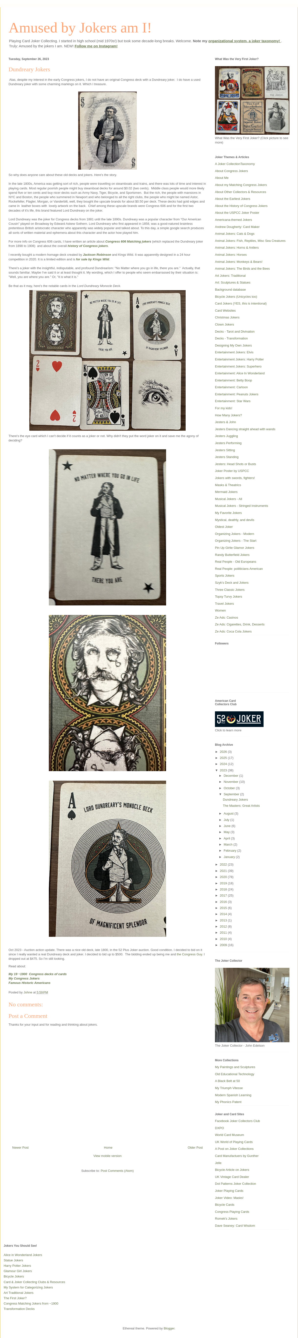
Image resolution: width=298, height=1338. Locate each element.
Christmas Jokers (227, 317)
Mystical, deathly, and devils (234, 520)
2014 (224, 914)
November (231, 782)
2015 (224, 908)
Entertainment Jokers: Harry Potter (239, 359)
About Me (222, 178)
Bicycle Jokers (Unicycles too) (236, 296)
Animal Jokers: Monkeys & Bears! (238, 262)
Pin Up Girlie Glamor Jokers (234, 548)
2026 (224, 752)
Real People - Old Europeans (235, 561)
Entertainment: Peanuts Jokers (236, 394)
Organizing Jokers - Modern (234, 534)
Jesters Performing (228, 443)
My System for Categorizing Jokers (28, 1287)
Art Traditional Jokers (18, 1293)
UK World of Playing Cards (234, 1142)
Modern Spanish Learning (233, 1095)
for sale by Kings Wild (92, 259)
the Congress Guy (189, 954)
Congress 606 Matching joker (127, 241)
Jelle (218, 1163)
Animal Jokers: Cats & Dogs (235, 233)
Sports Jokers (224, 575)
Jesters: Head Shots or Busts (235, 464)
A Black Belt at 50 (227, 1081)
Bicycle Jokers (14, 1276)
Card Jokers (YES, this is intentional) (241, 303)
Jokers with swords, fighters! (235, 478)
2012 (224, 926)
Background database (230, 289)
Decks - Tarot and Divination (235, 331)
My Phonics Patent (228, 1102)
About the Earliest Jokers (232, 199)
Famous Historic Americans (29, 983)
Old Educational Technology (234, 1074)
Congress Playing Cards (232, 1212)
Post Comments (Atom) (117, 1171)
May (227, 832)
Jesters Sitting (225, 450)
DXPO (219, 1128)
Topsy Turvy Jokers (228, 596)
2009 (224, 945)
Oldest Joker (224, 527)
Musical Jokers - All (228, 499)
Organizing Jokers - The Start (235, 540)
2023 (224, 770)
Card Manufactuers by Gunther (236, 1156)
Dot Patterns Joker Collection (235, 1183)
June (228, 826)
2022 (224, 864)
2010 (224, 939)
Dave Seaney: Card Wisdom (235, 1225)
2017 (224, 895)
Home (108, 1147)
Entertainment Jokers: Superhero (238, 366)
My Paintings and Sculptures (235, 1067)
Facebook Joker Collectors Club (237, 1121)
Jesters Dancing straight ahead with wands (245, 429)
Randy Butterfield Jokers (232, 555)
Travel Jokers (224, 603)
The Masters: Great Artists (241, 805)
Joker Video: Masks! (229, 1198)
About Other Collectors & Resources (240, 192)
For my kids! (223, 408)
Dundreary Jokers (235, 799)
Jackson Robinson (97, 254)
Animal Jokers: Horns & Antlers (237, 247)
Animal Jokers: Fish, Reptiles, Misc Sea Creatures (250, 241)
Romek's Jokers (226, 1218)
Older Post (195, 1147)
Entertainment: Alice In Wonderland (240, 373)
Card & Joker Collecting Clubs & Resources (34, 1282)
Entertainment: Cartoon (231, 387)
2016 (224, 902)
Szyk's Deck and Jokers (232, 582)
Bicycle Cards (224, 1204)
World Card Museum (229, 1135)
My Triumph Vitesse (229, 1088)
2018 (224, 889)
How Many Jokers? (228, 415)
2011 (224, 932)
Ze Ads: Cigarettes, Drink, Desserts (240, 624)
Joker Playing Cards (229, 1191)
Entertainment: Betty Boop (233, 380)
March (229, 844)
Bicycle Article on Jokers (232, 1170)
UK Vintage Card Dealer (232, 1177)
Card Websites (225, 310)
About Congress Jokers (231, 171)
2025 (224, 758)
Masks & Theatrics (228, 485)
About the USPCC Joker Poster (237, 212)
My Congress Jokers (24, 978)
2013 (224, 920)
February (230, 850)
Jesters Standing (227, 457)
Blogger (169, 1328)
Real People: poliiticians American (239, 569)
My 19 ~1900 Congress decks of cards (38, 974)
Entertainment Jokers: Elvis (234, 352)
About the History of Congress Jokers (241, 206)
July (227, 820)
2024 (224, 764)
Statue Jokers (13, 1260)
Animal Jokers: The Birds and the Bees (242, 268)
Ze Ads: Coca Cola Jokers (233, 631)
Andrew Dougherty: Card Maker (237, 227)
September (232, 794)
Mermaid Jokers (226, 492)
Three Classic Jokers (230, 590)
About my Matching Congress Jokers (241, 185)
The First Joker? (15, 1298)
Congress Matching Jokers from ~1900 (31, 1303)
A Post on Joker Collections (234, 1149)
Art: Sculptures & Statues (232, 282)
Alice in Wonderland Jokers (23, 1255)
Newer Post (20, 1147)
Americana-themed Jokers (233, 220)
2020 (224, 877)
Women (220, 610)
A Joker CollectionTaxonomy (235, 164)
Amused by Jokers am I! (80, 28)
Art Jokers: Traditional (230, 275)
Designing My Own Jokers (233, 345)
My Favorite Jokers (228, 513)
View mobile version (107, 1156)
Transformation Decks (19, 1309)
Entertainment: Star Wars (232, 401)
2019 (224, 883)
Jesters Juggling (226, 436)
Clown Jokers (224, 324)
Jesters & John (225, 422)
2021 (224, 871)
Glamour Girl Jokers (18, 1271)
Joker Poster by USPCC (232, 471)
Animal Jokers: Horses (231, 254)
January (230, 857)
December (231, 775)
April (227, 838)
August (229, 813)
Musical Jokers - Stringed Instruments (241, 506)
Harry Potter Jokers (17, 1265)
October (230, 788)
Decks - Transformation (231, 338)
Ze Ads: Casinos (226, 617)
